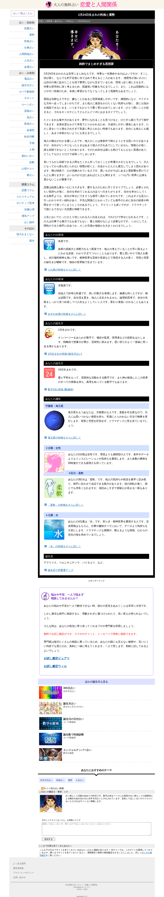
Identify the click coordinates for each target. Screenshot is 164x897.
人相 (31, 149)
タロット (29, 98)
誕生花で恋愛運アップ (60, 570)
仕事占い (29, 47)
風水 (31, 240)
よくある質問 (19, 863)
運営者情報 (18, 868)
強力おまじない (25, 234)
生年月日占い (46, 780)
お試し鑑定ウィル (55, 666)
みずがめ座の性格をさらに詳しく (67, 314)
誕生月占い (95, 708)
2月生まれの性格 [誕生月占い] (65, 353)
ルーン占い (28, 104)
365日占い (95, 692)
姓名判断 (29, 136)
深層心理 (29, 209)
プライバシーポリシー (23, 872)
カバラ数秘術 (26, 91)
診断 (31, 162)
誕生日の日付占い (95, 723)
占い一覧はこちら (22, 13)
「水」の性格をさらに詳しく (64, 546)
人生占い (80, 780)
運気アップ (28, 216)
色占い (30, 117)
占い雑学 (29, 222)
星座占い (29, 123)
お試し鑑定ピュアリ (57, 658)
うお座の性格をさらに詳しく (64, 269)
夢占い (30, 175)
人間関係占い (26, 54)
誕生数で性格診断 (95, 739)
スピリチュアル (25, 196)
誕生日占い (28, 85)
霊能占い (29, 111)
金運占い (29, 67)
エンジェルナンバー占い (95, 754)
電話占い (29, 78)
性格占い (60, 780)
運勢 (70, 780)
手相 (31, 143)
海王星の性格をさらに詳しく (64, 437)
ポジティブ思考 (25, 203)
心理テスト (28, 168)
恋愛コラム (28, 190)
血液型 (30, 130)
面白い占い (28, 155)
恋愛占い (29, 28)
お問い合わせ (19, 877)
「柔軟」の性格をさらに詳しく (66, 505)
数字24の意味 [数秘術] (60, 389)
